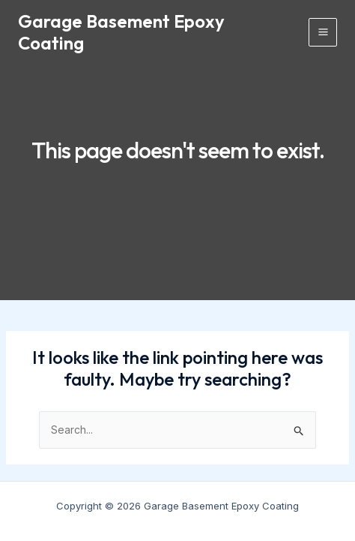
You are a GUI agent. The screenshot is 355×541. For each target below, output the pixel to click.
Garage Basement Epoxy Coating (121, 32)
